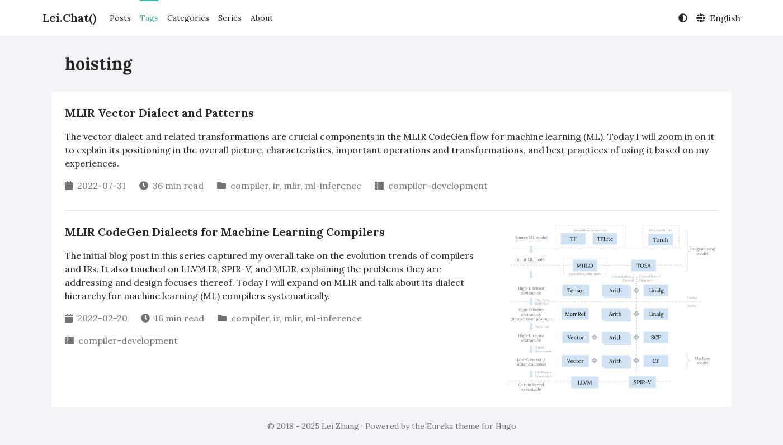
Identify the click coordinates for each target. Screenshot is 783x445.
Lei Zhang (340, 426)
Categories (188, 18)
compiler (249, 185)
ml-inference (333, 185)
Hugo (506, 426)
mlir (292, 185)
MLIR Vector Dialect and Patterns (159, 113)
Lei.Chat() (69, 18)
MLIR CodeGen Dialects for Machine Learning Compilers (225, 232)
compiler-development (438, 185)
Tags (149, 18)
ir (276, 185)
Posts (120, 18)
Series (230, 18)
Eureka (440, 426)
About (262, 18)
